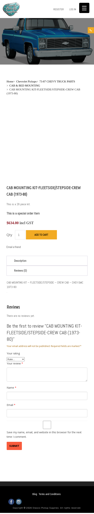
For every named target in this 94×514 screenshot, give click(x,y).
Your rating (13, 353)
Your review (15, 363)
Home (9, 81)
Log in (72, 9)
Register (58, 9)
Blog (34, 494)
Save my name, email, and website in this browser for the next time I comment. (44, 434)
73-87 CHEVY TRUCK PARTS (57, 81)
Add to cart (41, 234)
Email (11, 405)
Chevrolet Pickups (26, 81)
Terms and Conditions (50, 494)
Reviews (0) (20, 270)
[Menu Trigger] (84, 8)
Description (20, 260)
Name (11, 387)
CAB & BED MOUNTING (24, 85)
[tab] (46, 261)
